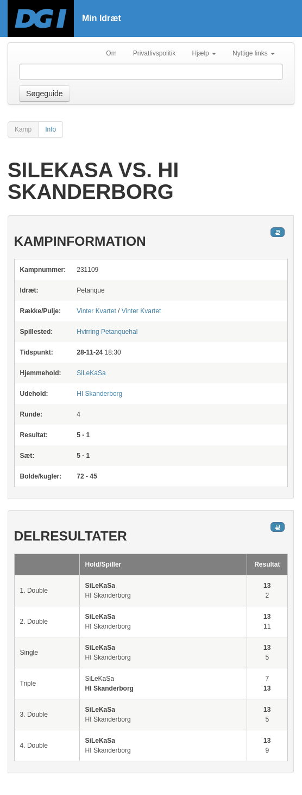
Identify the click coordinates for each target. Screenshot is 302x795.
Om (111, 53)
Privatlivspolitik (154, 53)
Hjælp (204, 53)
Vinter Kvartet (96, 311)
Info (50, 129)
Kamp (23, 129)
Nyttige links (253, 53)
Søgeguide (44, 93)
